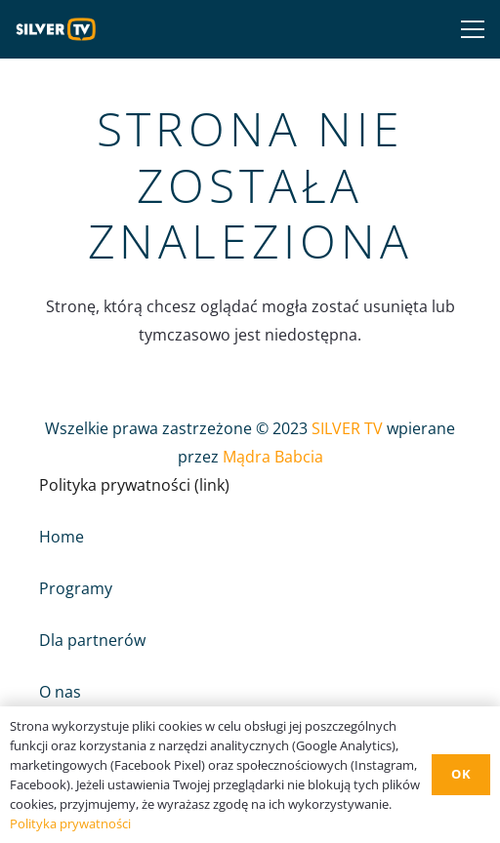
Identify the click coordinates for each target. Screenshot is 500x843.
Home (61, 536)
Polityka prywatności (70, 823)
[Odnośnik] (60, 29)
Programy (75, 588)
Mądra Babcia (273, 456)
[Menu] (468, 29)
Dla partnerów (92, 640)
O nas (60, 691)
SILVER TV (347, 428)
